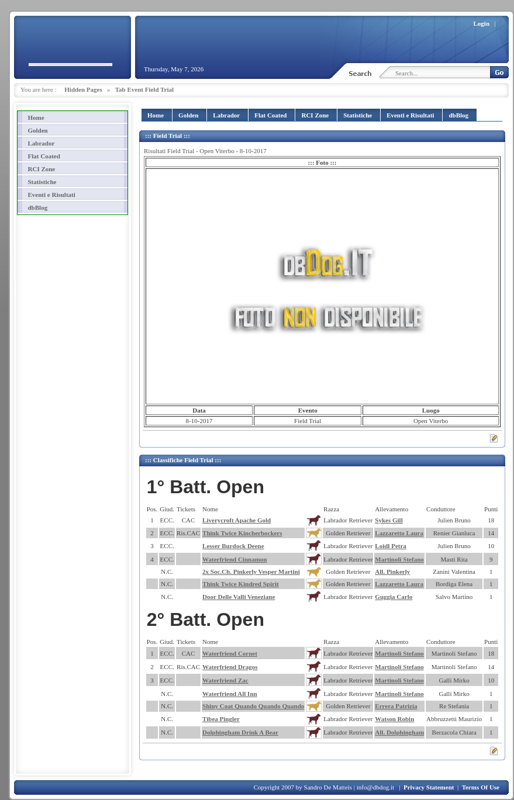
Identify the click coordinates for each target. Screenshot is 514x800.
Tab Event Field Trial (144, 89)
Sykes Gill (388, 520)
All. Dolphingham (399, 732)
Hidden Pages (83, 89)
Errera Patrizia (396, 705)
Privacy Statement (428, 787)
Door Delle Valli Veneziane (238, 596)
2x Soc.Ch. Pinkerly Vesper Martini (251, 571)
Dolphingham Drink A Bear (240, 732)
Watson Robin (394, 718)
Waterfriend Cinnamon (234, 559)
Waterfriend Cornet (229, 653)
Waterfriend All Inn (229, 693)
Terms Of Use (480, 787)
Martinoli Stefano (399, 559)
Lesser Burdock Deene (233, 545)
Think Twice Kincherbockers (242, 532)
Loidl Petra (390, 545)
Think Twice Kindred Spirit (240, 583)
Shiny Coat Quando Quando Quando (253, 705)
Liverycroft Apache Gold (236, 520)
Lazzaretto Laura (399, 532)
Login (482, 23)
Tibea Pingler (221, 718)
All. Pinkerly (392, 571)
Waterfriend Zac (225, 680)
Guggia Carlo (393, 596)
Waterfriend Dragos (229, 666)
